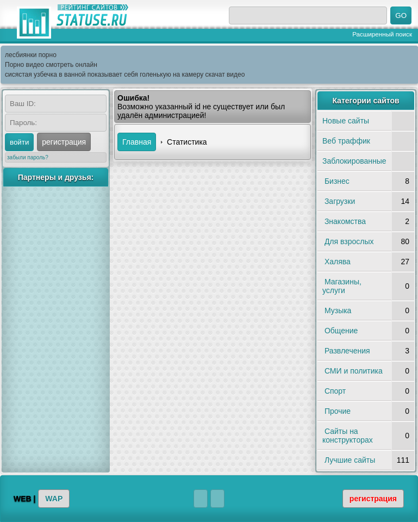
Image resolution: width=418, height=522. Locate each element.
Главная (136, 142)
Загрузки (340, 201)
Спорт (335, 391)
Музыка (338, 310)
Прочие (338, 411)
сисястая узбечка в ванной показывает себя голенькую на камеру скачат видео (125, 74)
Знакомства (345, 221)
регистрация (64, 142)
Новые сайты (345, 120)
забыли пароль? (27, 157)
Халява (338, 261)
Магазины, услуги (341, 286)
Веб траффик (346, 140)
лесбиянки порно (31, 55)
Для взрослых (349, 241)
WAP (54, 498)
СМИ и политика (354, 370)
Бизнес (337, 181)
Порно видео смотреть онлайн (51, 65)
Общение (341, 330)
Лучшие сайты (350, 460)
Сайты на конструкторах (347, 435)
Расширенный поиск (382, 34)
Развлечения (347, 350)
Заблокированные (354, 161)
